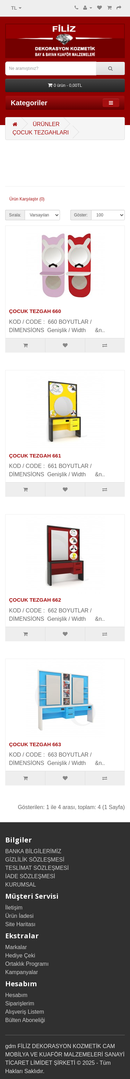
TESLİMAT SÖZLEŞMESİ (37, 868)
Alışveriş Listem (24, 1012)
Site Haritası (20, 924)
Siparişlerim (19, 1003)
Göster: (81, 215)
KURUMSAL (20, 885)
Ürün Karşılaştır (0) (26, 199)
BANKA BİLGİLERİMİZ (33, 851)
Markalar (16, 947)
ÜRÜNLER (46, 124)
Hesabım (16, 995)
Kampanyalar (21, 972)
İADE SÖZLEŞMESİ (30, 876)
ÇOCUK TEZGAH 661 (35, 456)
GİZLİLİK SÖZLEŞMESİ (34, 860)
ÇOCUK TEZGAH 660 (35, 311)
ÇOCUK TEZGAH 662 (35, 600)
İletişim (14, 908)
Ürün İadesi (19, 916)
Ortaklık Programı (27, 964)
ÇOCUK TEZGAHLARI (40, 132)
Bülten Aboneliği (25, 1020)
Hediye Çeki (20, 955)
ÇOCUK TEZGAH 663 (35, 744)
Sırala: (15, 215)
